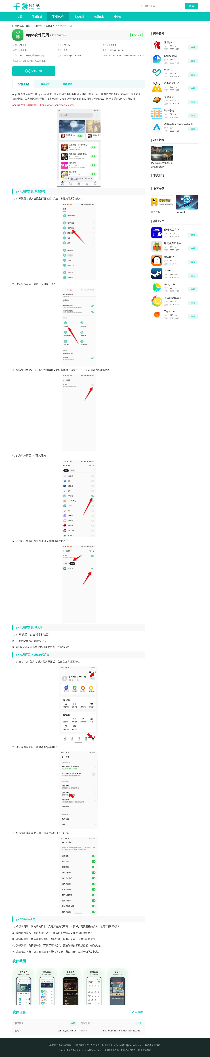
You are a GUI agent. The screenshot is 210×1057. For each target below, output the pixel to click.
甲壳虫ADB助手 (172, 243)
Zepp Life (169, 311)
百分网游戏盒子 (173, 297)
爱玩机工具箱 (171, 229)
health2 (168, 69)
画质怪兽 (155, 212)
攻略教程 (79, 16)
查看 (193, 47)
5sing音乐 (169, 284)
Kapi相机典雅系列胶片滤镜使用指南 (162, 165)
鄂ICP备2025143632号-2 (119, 1050)
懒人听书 (169, 256)
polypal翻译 (170, 55)
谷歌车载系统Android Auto (178, 124)
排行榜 (117, 16)
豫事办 (168, 42)
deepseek (180, 212)
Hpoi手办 (169, 110)
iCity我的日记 (171, 83)
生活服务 (50, 25)
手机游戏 (37, 16)
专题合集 (99, 16)
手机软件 (58, 17)
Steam (167, 270)
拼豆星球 (169, 96)
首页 (19, 16)
